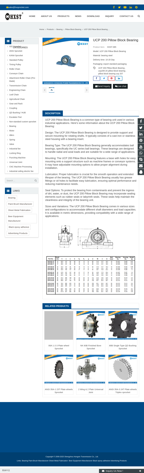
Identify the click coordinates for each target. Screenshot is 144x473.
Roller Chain (14, 69)
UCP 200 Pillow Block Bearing (111, 68)
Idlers (11, 135)
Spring (12, 140)
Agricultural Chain (17, 99)
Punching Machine (17, 158)
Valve (11, 144)
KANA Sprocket (16, 55)
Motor (11, 131)
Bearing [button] (11, 198)
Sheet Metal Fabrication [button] (19, 210)
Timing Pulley (15, 64)
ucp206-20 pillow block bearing (111, 71)
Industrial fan (15, 149)
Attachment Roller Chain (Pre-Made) (22, 79)
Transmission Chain (18, 85)
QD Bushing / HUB (17, 112)
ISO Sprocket (15, 46)
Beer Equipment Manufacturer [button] (15, 218)
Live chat (120, 86)
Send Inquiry (102, 86)
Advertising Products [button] (18, 233)
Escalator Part (15, 117)
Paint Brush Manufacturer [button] (20, 204)
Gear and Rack (15, 103)
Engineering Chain (17, 90)
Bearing (12, 126)
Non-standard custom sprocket (22, 122)
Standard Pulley (16, 60)
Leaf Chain (14, 94)
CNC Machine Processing (20, 167)
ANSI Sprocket (15, 51)
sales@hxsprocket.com (18, 7)
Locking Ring (15, 153)
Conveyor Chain (16, 73)
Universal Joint (15, 162)
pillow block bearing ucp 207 (110, 73)
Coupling (13, 108)
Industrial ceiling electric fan (21, 171)
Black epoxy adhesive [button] (19, 227)
